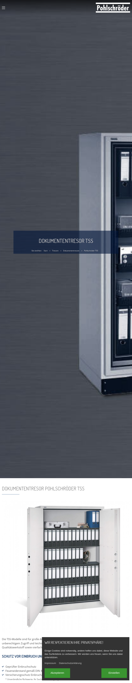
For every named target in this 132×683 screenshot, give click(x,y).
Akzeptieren (57, 672)
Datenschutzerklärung (70, 663)
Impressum (50, 663)
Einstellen (114, 672)
